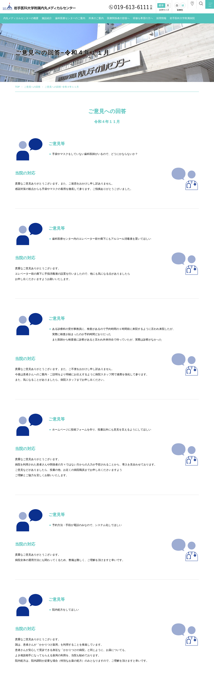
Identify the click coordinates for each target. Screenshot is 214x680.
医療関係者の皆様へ (118, 18)
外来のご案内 (96, 18)
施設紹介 (47, 18)
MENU (207, 7)
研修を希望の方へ (143, 18)
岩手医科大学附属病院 (182, 18)
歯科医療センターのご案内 (70, 18)
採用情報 (161, 18)
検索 (194, 7)
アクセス (180, 7)
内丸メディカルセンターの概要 (20, 18)
